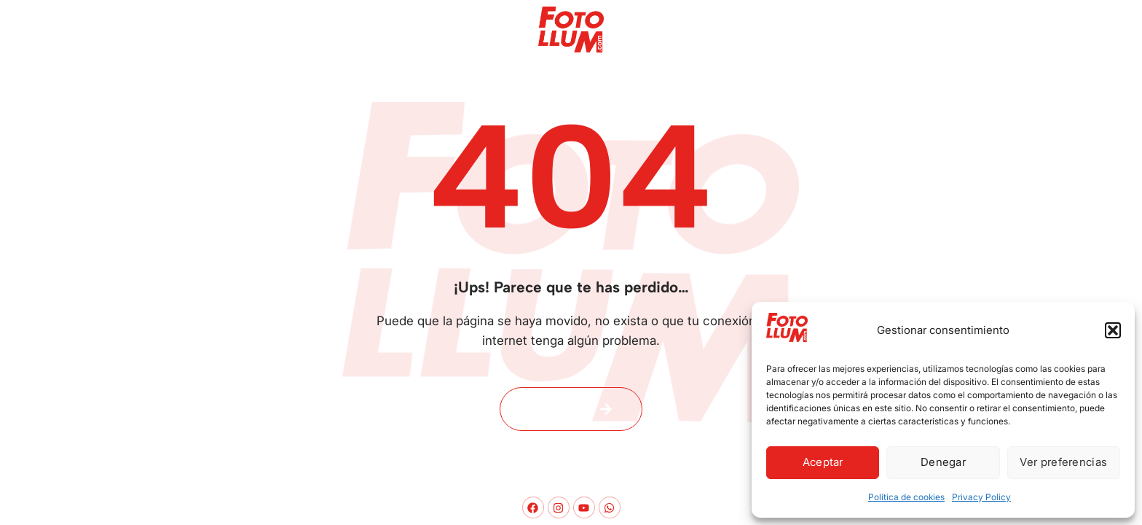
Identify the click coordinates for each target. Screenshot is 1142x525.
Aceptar (823, 462)
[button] (1113, 330)
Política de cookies (906, 496)
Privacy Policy (981, 496)
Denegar (943, 462)
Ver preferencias (1063, 462)
